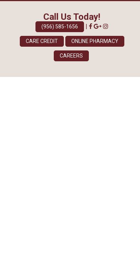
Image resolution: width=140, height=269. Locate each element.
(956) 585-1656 (59, 27)
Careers (71, 56)
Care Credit (42, 41)
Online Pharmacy (94, 41)
